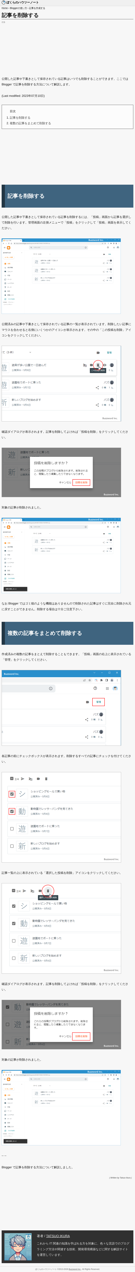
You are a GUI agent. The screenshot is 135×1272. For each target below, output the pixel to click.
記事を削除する (20, 117)
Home (5, 8)
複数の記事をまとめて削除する (30, 123)
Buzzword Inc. (75, 1269)
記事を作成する (37, 8)
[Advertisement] (67, 47)
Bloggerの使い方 (18, 8)
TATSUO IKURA (58, 1236)
